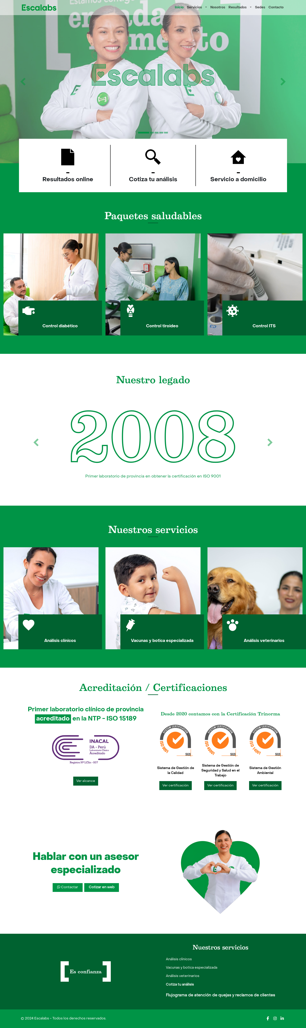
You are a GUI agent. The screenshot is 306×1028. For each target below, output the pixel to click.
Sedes (260, 7)
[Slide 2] (152, 132)
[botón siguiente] (283, 81)
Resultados (237, 7)
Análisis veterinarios (182, 976)
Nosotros (217, 7)
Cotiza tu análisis (180, 984)
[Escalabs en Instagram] (275, 1019)
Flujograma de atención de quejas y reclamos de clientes (220, 995)
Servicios (194, 7)
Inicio (179, 7)
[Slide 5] (166, 132)
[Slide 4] (161, 132)
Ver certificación (175, 785)
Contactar (67, 887)
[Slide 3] (157, 132)
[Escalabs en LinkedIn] (282, 1019)
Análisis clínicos (179, 959)
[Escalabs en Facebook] (268, 1019)
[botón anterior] (23, 81)
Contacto (276, 7)
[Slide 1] (143, 132)
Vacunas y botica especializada (191, 967)
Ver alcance (85, 781)
